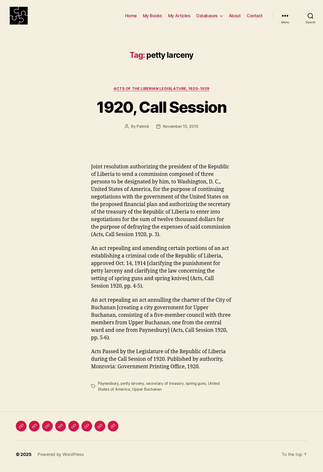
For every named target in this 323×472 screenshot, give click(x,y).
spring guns (195, 387)
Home (131, 17)
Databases (207, 17)
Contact (254, 17)
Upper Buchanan (146, 393)
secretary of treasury (164, 387)
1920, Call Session (161, 111)
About (235, 17)
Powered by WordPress (60, 458)
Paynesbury (108, 387)
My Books (152, 17)
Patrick (143, 130)
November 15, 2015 (180, 130)
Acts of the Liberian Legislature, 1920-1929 (161, 92)
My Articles (179, 17)
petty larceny (132, 387)
